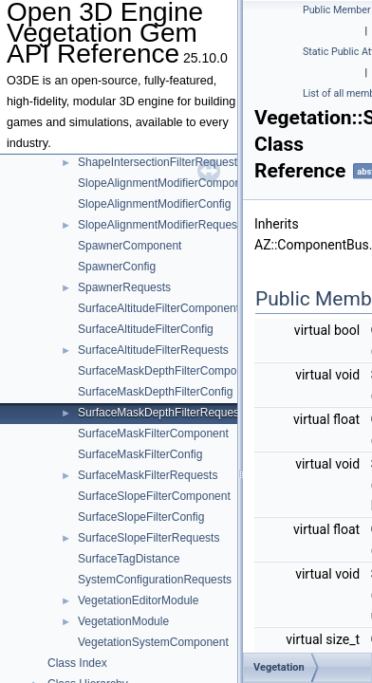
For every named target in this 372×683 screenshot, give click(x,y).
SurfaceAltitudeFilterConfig (146, 329)
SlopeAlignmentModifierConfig (154, 204)
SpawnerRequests (124, 287)
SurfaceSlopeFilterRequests (148, 538)
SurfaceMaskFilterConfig (140, 454)
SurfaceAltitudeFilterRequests (153, 350)
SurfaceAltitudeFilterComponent (158, 308)
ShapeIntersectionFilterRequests (160, 162)
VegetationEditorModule (138, 600)
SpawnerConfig (117, 266)
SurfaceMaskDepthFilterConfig (155, 391)
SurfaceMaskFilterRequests (147, 475)
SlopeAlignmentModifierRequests (162, 224)
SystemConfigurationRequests (155, 579)
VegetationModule (123, 621)
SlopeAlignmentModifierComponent (167, 183)
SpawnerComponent (129, 245)
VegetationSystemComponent (153, 642)
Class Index (77, 663)
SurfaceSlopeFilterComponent (154, 496)
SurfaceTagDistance (128, 558)
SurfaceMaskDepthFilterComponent (168, 371)
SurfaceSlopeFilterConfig (141, 517)
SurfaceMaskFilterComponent (153, 433)
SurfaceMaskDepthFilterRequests (163, 412)
